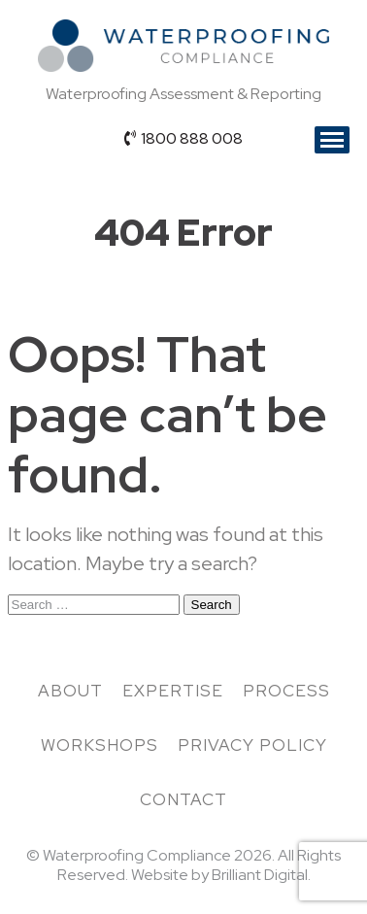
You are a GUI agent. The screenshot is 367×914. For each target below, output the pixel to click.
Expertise (172, 690)
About (70, 690)
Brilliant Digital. (261, 874)
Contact (183, 799)
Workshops (99, 745)
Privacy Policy (252, 745)
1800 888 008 (183, 138)
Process (286, 690)
